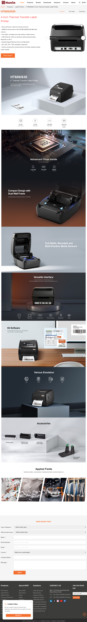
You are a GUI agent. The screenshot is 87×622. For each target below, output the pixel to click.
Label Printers (19, 7)
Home (22, 2)
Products (30, 2)
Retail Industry (37, 593)
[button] (83, 38)
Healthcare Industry (38, 598)
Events (20, 595)
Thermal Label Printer (39, 611)
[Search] (79, 2)
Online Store (22, 593)
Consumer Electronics (7, 598)
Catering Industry (38, 591)
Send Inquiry (8, 56)
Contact (66, 2)
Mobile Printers (5, 595)
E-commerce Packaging (40, 607)
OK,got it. (18, 616)
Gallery (21, 598)
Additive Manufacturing (39, 605)
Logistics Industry (38, 595)
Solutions (57, 2)
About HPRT (22, 591)
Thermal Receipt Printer (39, 609)
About (73, 2)
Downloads (47, 2)
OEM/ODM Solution (38, 600)
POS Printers (4, 591)
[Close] (31, 602)
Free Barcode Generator (40, 602)
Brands (38, 2)
